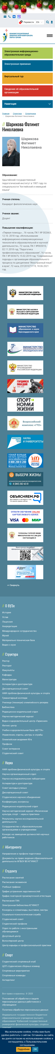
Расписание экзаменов (14, 882)
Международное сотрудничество (19, 631)
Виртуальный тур (13, 76)
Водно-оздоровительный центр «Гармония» (25, 721)
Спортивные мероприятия (16, 970)
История (6, 612)
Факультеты (8, 670)
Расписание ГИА (11, 900)
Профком (7, 744)
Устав (5, 617)
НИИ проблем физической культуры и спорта (26, 693)
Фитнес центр (9, 725)
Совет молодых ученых (14, 788)
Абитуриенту (13, 846)
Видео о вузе (9, 644)
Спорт (9, 954)
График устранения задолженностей (21, 891)
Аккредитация (9, 626)
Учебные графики (11, 887)
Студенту (11, 870)
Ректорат (7, 665)
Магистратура (9, 679)
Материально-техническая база (18, 640)
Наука (9, 762)
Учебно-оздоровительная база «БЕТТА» (22, 730)
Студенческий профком (14, 923)
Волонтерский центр (13, 940)
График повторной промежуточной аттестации (26, 896)
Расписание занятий (13, 877)
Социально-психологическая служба (21, 914)
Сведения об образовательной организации (21, 91)
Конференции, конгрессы (15, 801)
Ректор (5, 661)
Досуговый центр (11, 936)
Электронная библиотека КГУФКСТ (20, 905)
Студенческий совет (12, 753)
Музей (5, 635)
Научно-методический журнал (18, 716)
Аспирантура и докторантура (17, 684)
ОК (35, 1049)
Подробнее (23, 1049)
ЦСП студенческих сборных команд (21, 966)
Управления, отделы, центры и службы (22, 734)
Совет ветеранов (11, 748)
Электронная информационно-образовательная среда (21, 53)
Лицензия (7, 621)
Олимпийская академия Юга (17, 739)
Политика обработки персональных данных (25, 1009)
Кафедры (7, 675)
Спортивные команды (14, 975)
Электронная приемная (17, 64)
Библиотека (8, 707)
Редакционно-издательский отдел (20, 711)
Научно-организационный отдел (19, 774)
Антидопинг (8, 980)
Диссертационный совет (15, 688)
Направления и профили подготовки (21, 853)
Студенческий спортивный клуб (19, 961)
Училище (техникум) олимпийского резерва (25, 702)
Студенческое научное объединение (21, 797)
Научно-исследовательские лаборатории (23, 778)
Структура (11, 654)
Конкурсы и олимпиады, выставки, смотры (25, 910)
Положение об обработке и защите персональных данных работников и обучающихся (21, 1001)
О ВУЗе (10, 605)
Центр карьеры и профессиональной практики (26, 945)
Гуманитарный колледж (14, 698)
